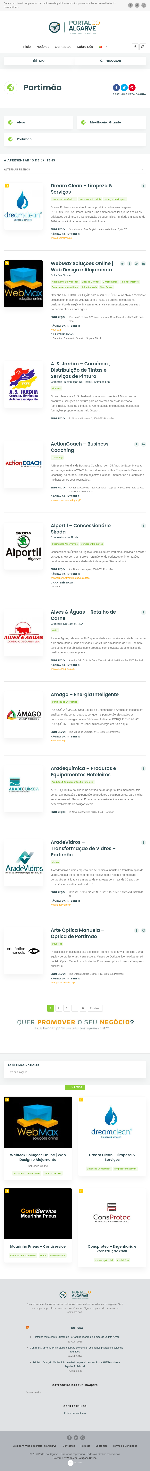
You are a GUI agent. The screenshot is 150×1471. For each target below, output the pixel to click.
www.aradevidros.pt (61, 904)
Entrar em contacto (75, 1413)
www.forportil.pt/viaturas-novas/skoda (70, 578)
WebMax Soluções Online (81, 1458)
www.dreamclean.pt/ (61, 238)
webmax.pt (56, 329)
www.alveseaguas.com (63, 669)
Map (39, 61)
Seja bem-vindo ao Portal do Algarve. (35, 1445)
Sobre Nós (101, 1445)
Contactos (69, 1445)
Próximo (95, 1008)
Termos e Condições (125, 1445)
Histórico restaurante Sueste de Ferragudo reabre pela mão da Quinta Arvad (76, 1336)
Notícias (77, 1328)
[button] (135, 46)
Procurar (110, 61)
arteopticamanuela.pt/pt (63, 982)
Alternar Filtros (17, 169)
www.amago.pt (58, 740)
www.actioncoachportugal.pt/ (66, 500)
